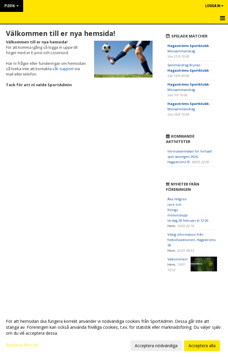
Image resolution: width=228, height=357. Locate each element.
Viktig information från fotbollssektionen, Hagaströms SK (191, 239)
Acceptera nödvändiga (156, 345)
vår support (63, 68)
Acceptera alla (202, 345)
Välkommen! (177, 259)
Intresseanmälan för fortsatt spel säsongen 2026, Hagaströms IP (189, 156)
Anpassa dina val (22, 344)
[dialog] (114, 333)
